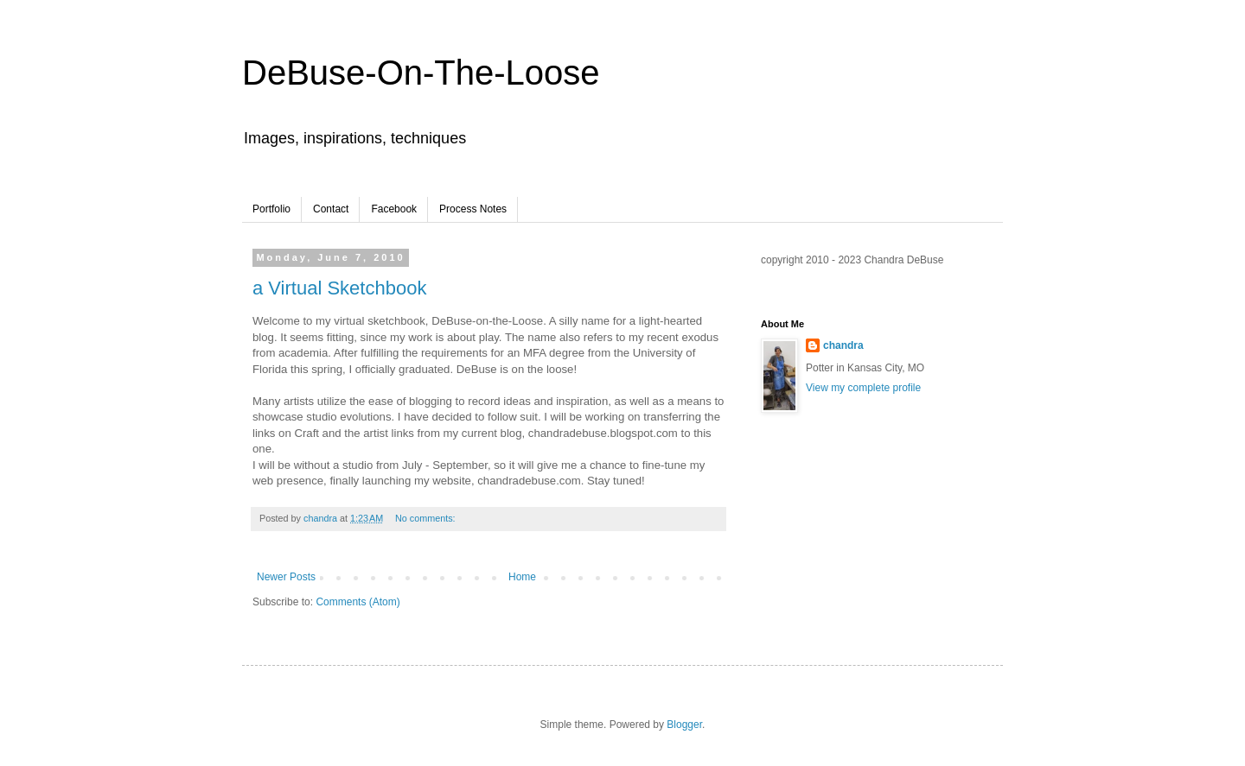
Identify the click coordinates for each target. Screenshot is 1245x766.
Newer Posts (286, 577)
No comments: (426, 518)
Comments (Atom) (357, 602)
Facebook (394, 209)
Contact (330, 209)
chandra (843, 345)
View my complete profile (863, 388)
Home (522, 577)
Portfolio (271, 209)
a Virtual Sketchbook (339, 288)
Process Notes (473, 209)
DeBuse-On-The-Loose (421, 73)
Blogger (684, 725)
